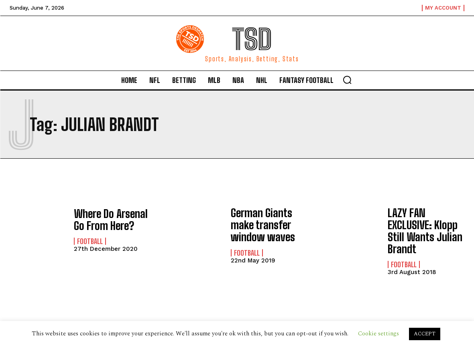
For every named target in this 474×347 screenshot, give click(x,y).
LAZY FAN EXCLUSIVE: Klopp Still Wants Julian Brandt (426, 222)
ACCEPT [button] (424, 334)
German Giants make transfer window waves (259, 222)
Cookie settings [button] (378, 333)
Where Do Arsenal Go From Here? (107, 219)
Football (90, 240)
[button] (347, 79)
